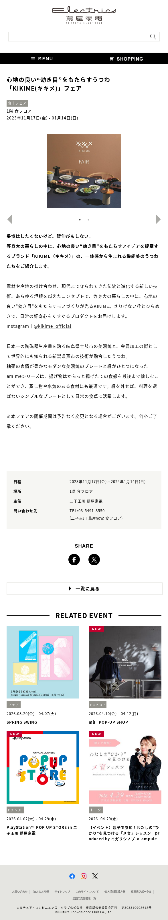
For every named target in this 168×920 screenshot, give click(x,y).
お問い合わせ (19, 891)
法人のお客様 (41, 891)
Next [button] (160, 219)
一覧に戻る (88, 588)
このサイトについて (87, 891)
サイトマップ (62, 891)
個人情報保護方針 (114, 891)
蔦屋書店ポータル (141, 891)
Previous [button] (7, 219)
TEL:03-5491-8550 (87, 511)
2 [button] (88, 220)
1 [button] (80, 220)
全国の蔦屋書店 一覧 (84, 898)
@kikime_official (52, 326)
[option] (84, 171)
